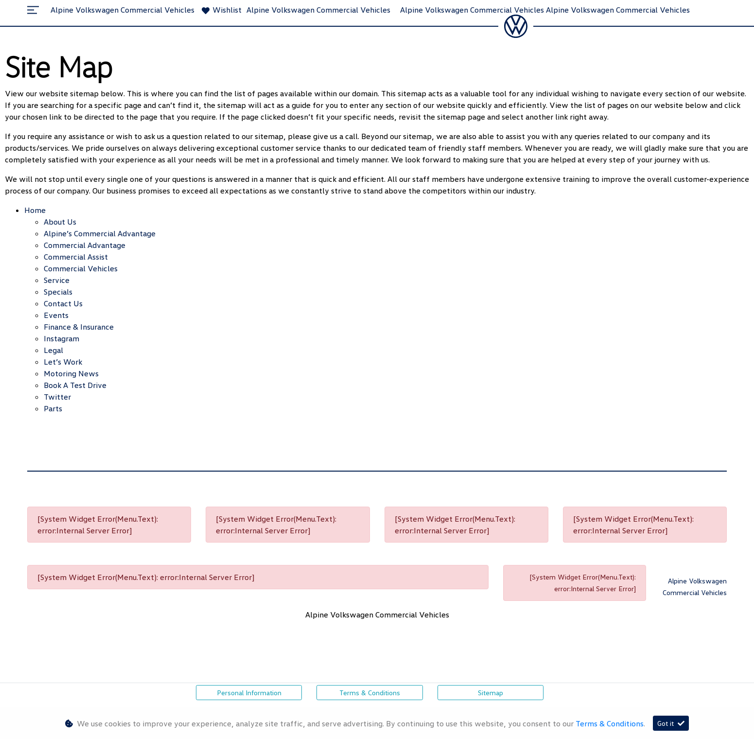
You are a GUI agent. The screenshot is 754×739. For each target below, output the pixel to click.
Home (35, 210)
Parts (53, 408)
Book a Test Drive (75, 385)
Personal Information (249, 692)
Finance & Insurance (79, 327)
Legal (53, 350)
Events (56, 315)
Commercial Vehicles (81, 268)
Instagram (61, 338)
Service (57, 280)
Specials (58, 292)
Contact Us (63, 303)
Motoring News (71, 373)
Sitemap (490, 692)
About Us (60, 222)
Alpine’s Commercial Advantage (100, 233)
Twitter (57, 397)
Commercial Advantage (84, 245)
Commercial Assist (76, 257)
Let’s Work (63, 362)
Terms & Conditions (369, 692)
